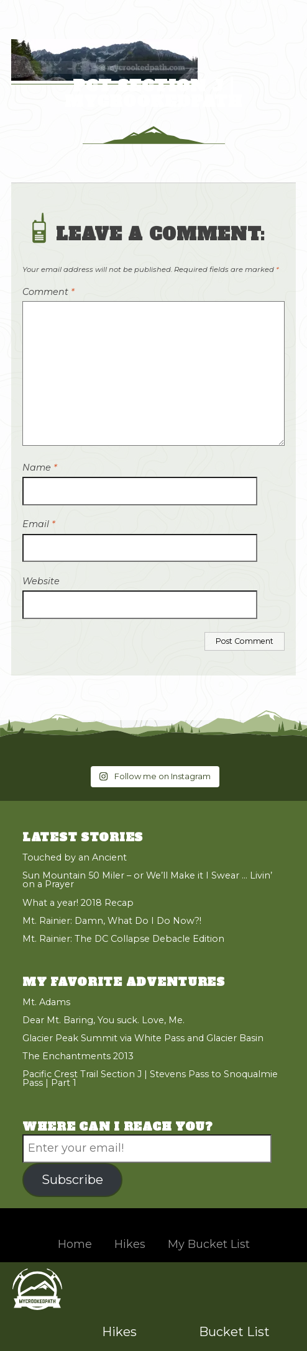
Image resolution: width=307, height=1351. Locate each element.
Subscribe (72, 1179)
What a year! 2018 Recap (78, 902)
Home (75, 1244)
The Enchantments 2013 (78, 1056)
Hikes (119, 1331)
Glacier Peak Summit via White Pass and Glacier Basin (142, 1038)
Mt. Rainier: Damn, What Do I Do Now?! (111, 920)
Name (39, 467)
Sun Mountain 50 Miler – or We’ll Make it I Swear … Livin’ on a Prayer (147, 880)
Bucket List (234, 1331)
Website (41, 581)
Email (38, 524)
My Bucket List (209, 1244)
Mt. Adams (46, 1002)
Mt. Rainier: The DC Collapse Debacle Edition (123, 938)
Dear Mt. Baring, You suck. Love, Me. (103, 1020)
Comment (48, 291)
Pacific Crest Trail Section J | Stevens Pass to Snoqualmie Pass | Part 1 (150, 1078)
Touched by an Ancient (74, 857)
